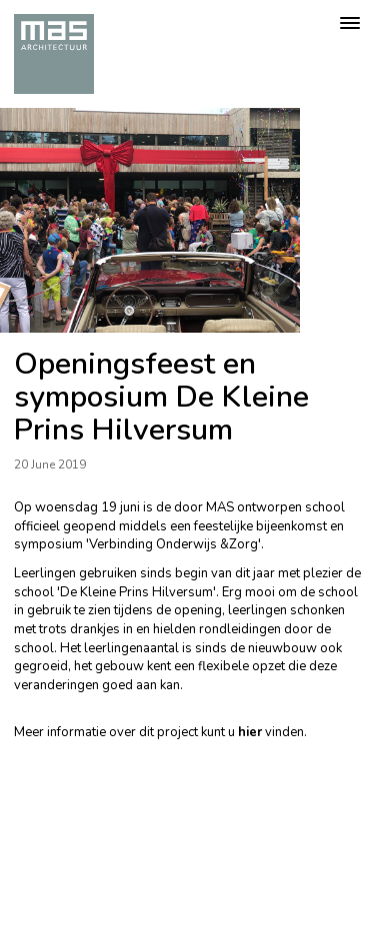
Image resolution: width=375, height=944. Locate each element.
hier (250, 732)
